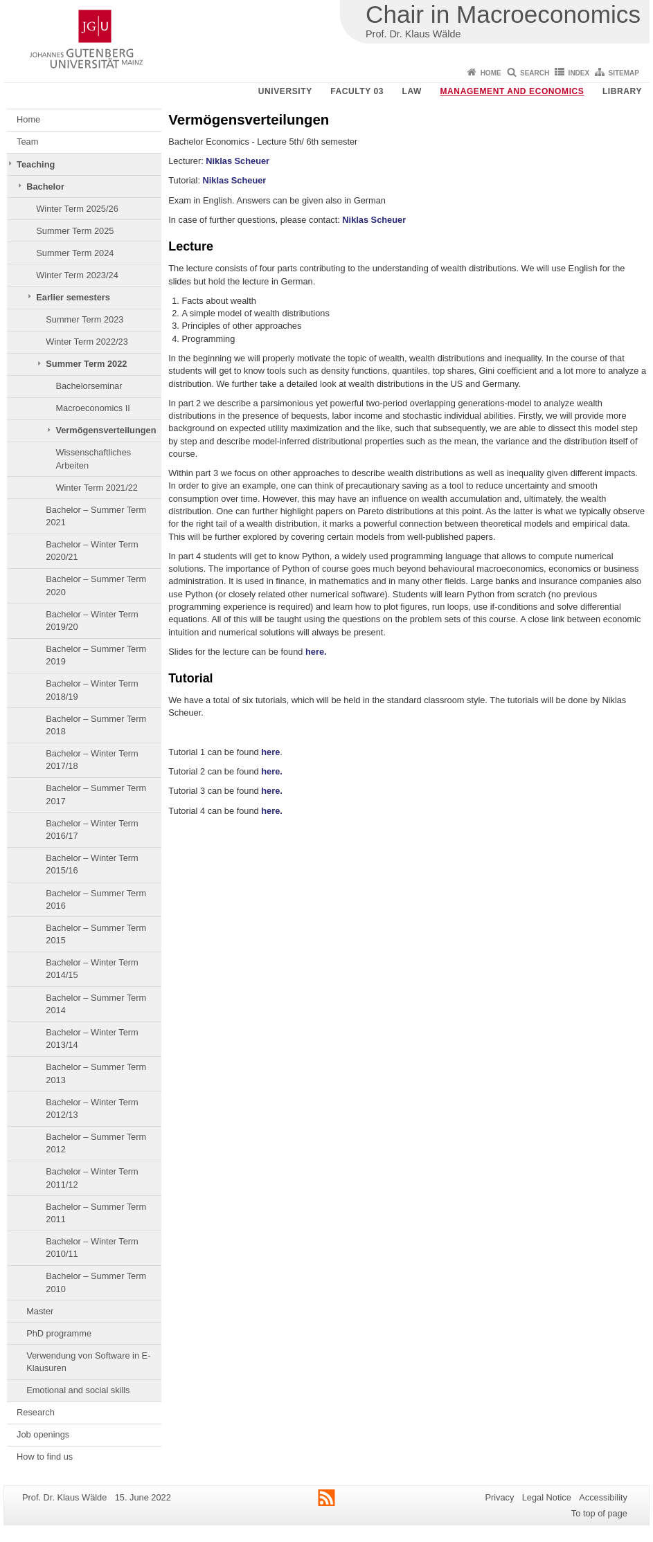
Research (36, 1412)
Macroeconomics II (92, 408)
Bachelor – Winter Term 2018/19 (92, 689)
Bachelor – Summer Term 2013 (96, 1073)
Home (491, 73)
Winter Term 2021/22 (96, 487)
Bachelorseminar (88, 386)
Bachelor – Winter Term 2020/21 (92, 550)
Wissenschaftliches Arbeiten (93, 458)
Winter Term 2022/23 (87, 341)
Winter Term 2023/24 (77, 275)
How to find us (45, 1456)
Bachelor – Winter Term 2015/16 (92, 864)
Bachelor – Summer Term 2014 (96, 1003)
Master (39, 1311)
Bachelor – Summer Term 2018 (96, 725)
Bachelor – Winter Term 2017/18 (92, 759)
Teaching (36, 164)
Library (622, 91)
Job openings (43, 1434)
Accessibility (603, 1497)
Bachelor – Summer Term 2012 (96, 1143)
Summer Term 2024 (75, 253)
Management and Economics (512, 91)
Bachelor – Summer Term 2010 (96, 1282)
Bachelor (45, 186)
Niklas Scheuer (237, 161)
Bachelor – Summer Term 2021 (96, 516)
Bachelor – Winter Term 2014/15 (92, 968)
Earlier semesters (73, 297)
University (285, 91)
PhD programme (58, 1333)
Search (534, 73)
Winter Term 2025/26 (77, 208)
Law (412, 91)
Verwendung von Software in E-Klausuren (88, 1361)
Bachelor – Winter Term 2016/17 (92, 829)
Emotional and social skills (77, 1390)
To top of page (599, 1513)
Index (579, 73)
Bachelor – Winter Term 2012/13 (92, 1108)
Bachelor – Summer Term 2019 (96, 655)
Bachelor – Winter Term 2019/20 (92, 620)
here (270, 752)
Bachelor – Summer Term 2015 (96, 934)
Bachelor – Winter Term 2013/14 (92, 1038)
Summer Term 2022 (86, 364)
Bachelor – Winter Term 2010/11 (92, 1247)
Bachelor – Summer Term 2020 (96, 585)
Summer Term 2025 (75, 231)
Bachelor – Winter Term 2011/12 (92, 1177)
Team (27, 141)
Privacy (499, 1497)
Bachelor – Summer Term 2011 (96, 1212)
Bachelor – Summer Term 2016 (96, 899)
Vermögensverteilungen (105, 430)
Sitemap (624, 73)
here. (316, 651)
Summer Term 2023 (84, 319)
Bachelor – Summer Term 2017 (96, 794)
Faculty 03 (357, 91)
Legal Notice (546, 1497)
